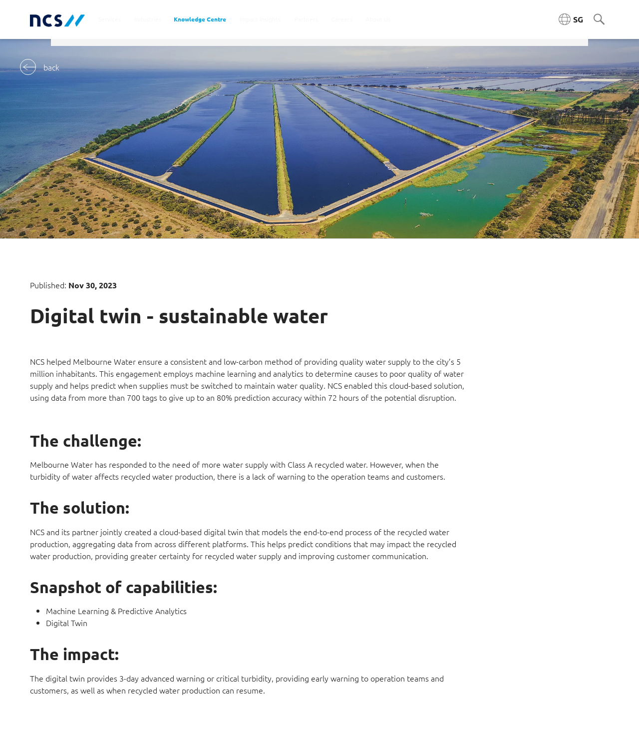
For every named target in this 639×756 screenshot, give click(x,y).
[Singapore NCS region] (571, 19)
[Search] (599, 19)
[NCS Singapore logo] (57, 19)
